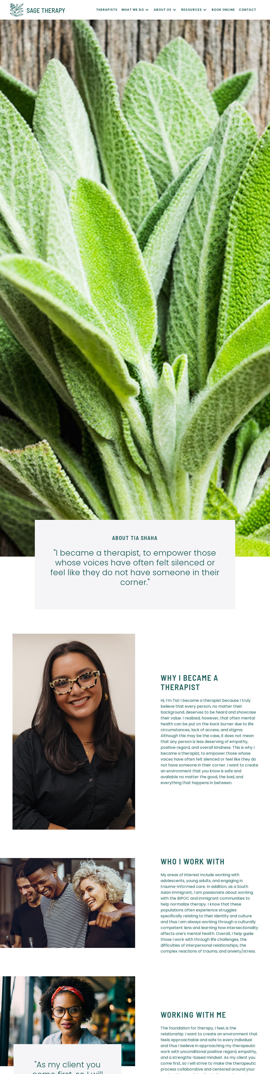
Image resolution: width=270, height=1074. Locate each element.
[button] (137, 10)
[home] (53, 9)
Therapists (106, 10)
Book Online (223, 10)
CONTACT (247, 10)
